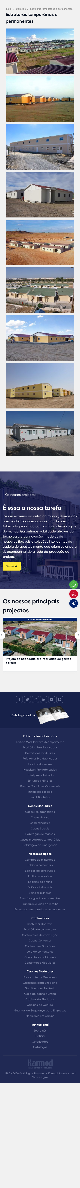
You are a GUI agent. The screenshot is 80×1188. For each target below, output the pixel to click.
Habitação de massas (40, 834)
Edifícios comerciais (40, 865)
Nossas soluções (40, 854)
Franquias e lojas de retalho (40, 904)
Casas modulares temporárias (40, 839)
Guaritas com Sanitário (40, 988)
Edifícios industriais (40, 887)
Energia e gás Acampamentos (40, 898)
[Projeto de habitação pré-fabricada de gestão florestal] (40, 640)
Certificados (40, 1041)
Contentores (40, 918)
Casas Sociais (40, 828)
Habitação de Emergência (40, 845)
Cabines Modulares (40, 971)
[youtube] (51, 699)
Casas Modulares (40, 806)
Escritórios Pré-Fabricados (40, 747)
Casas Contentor (40, 940)
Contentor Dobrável (40, 924)
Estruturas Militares (40, 780)
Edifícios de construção (40, 870)
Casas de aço (40, 817)
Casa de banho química (40, 994)
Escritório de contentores (40, 929)
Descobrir (12, 566)
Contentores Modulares (40, 962)
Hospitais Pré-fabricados (40, 769)
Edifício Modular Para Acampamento (40, 742)
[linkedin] (43, 699)
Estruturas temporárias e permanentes (40, 909)
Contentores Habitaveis (40, 957)
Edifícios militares (40, 893)
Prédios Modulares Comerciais (40, 786)
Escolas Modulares (40, 764)
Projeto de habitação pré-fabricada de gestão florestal (38, 661)
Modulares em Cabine (40, 1016)
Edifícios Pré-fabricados (40, 736)
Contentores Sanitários (40, 946)
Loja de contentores (40, 951)
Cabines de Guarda (40, 1005)
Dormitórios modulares (40, 753)
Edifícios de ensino (40, 881)
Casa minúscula (40, 823)
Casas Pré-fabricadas (40, 619)
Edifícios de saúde (40, 876)
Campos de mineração (40, 859)
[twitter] (27, 699)
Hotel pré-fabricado (40, 775)
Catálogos (40, 1047)
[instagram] (35, 699)
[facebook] (19, 699)
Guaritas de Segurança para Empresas (40, 1010)
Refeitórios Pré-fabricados (40, 758)
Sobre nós (40, 1030)
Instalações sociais (40, 791)
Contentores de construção (40, 935)
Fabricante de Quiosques (40, 977)
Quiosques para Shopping (40, 982)
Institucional (40, 1024)
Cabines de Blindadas (40, 999)
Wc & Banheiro (40, 797)
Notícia (40, 1036)
